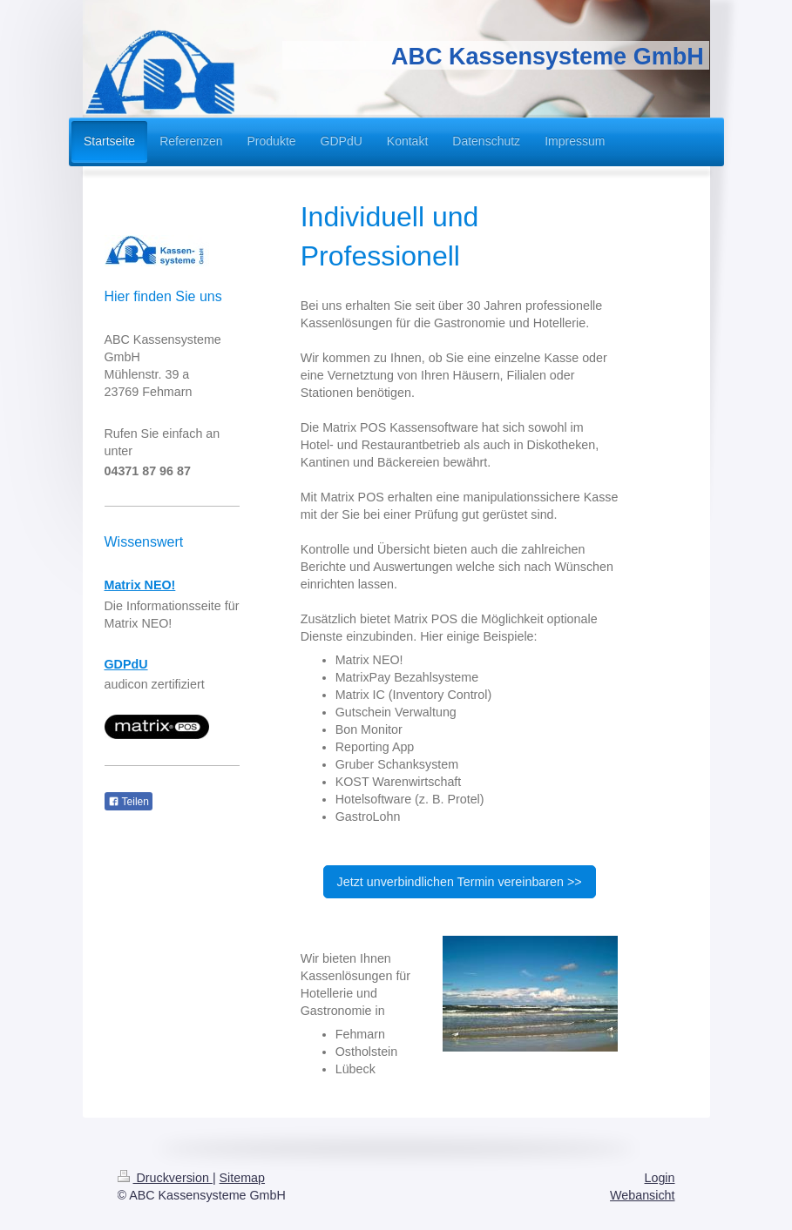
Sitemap (242, 1178)
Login (660, 1178)
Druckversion (165, 1178)
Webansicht (642, 1195)
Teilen (128, 802)
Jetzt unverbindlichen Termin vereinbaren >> (459, 882)
